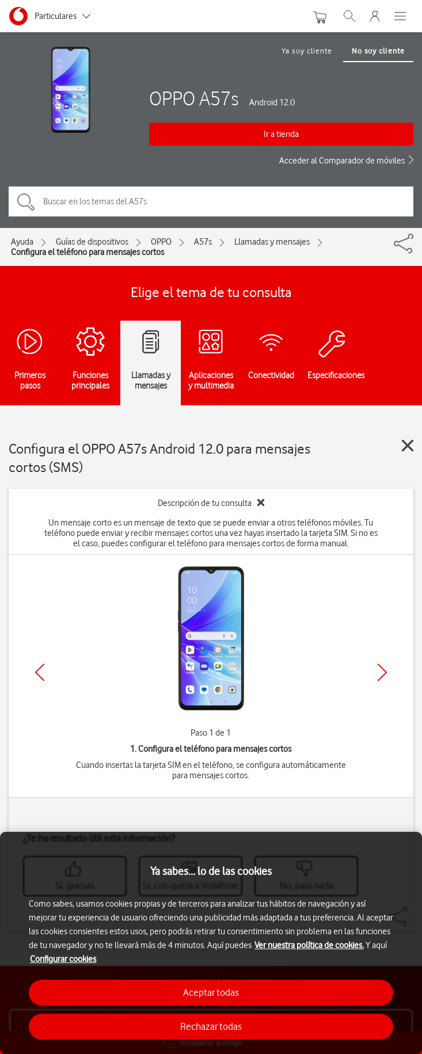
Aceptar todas (211, 992)
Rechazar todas (211, 1026)
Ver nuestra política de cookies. (309, 945)
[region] (211, 943)
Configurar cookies (63, 959)
